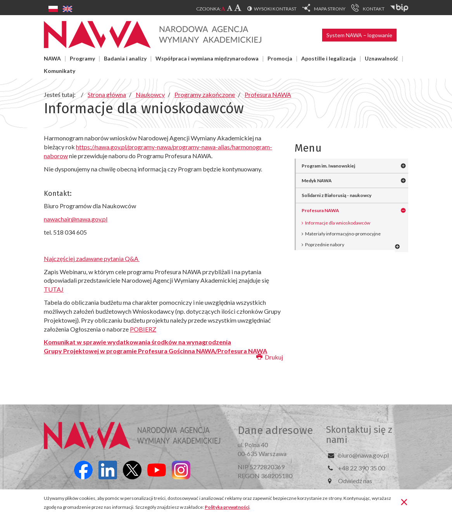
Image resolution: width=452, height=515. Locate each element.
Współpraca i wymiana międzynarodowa (207, 58)
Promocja (279, 58)
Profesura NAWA (320, 210)
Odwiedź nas (355, 480)
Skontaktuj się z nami (359, 434)
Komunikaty (59, 70)
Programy (82, 58)
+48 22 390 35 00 (361, 468)
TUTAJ (54, 289)
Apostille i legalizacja (328, 58)
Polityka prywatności (227, 507)
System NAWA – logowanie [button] (359, 35)
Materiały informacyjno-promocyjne (343, 234)
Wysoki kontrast (275, 9)
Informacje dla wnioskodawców (337, 223)
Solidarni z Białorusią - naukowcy (336, 195)
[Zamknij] (404, 501)
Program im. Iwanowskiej (328, 166)
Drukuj (269, 357)
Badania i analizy (125, 58)
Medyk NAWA (317, 180)
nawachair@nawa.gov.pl (75, 219)
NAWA (52, 58)
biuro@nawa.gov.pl (363, 455)
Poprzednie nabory (324, 244)
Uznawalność (381, 58)
